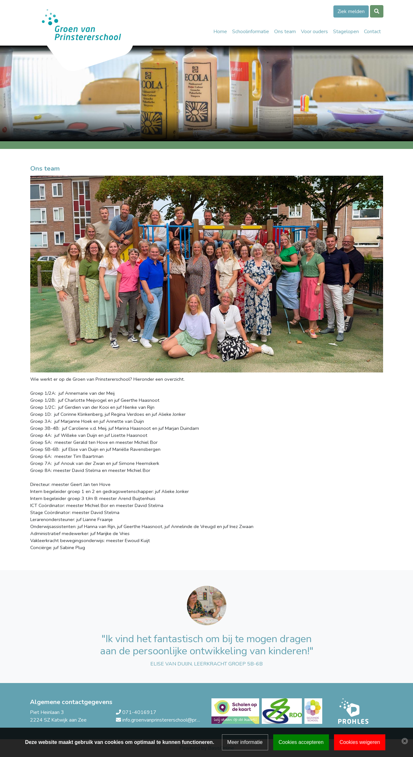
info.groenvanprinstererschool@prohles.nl (167, 720)
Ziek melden (351, 11)
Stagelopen (346, 31)
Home (220, 31)
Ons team (285, 31)
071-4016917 (139, 712)
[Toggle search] (376, 11)
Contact (372, 31)
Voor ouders (314, 31)
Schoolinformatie (250, 31)
